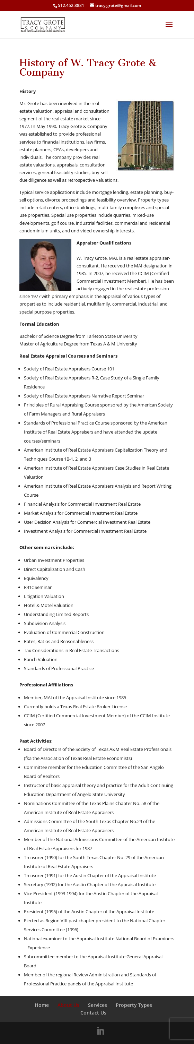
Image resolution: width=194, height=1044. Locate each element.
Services (97, 1005)
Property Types (134, 1005)
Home (42, 1005)
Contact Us (93, 1012)
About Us (68, 1005)
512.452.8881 (71, 5)
